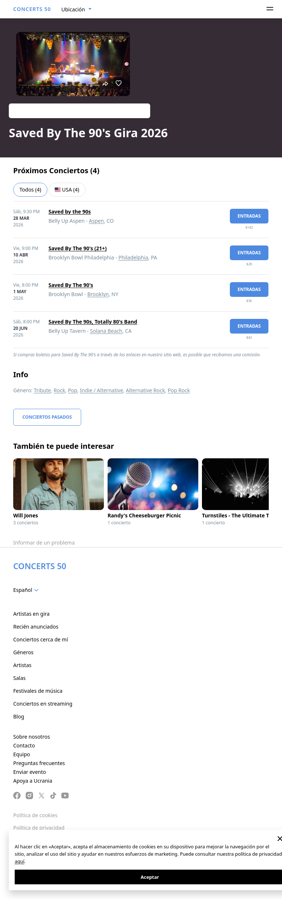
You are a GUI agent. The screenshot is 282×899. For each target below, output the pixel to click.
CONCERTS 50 (32, 9)
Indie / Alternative (101, 390)
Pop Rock (179, 390)
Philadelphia (133, 257)
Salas (19, 677)
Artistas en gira (31, 613)
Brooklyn (98, 294)
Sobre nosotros (31, 736)
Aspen (96, 220)
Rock (59, 390)
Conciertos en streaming (42, 703)
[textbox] (27, 590)
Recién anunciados (35, 626)
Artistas (22, 665)
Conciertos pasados (47, 417)
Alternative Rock (145, 390)
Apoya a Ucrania (32, 780)
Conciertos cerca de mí (40, 639)
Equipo (21, 754)
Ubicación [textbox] (73, 9)
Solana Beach (106, 330)
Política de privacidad (39, 827)
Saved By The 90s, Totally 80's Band (92, 321)
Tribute (42, 390)
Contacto (24, 745)
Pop (72, 390)
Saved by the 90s (69, 211)
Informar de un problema (44, 542)
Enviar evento (29, 771)
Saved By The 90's (70, 284)
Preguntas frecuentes (39, 763)
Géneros (23, 652)
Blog (18, 716)
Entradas (249, 216)
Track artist (79, 111)
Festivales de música (37, 690)
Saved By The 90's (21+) (77, 248)
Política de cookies (35, 815)
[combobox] (76, 9)
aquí (19, 861)
